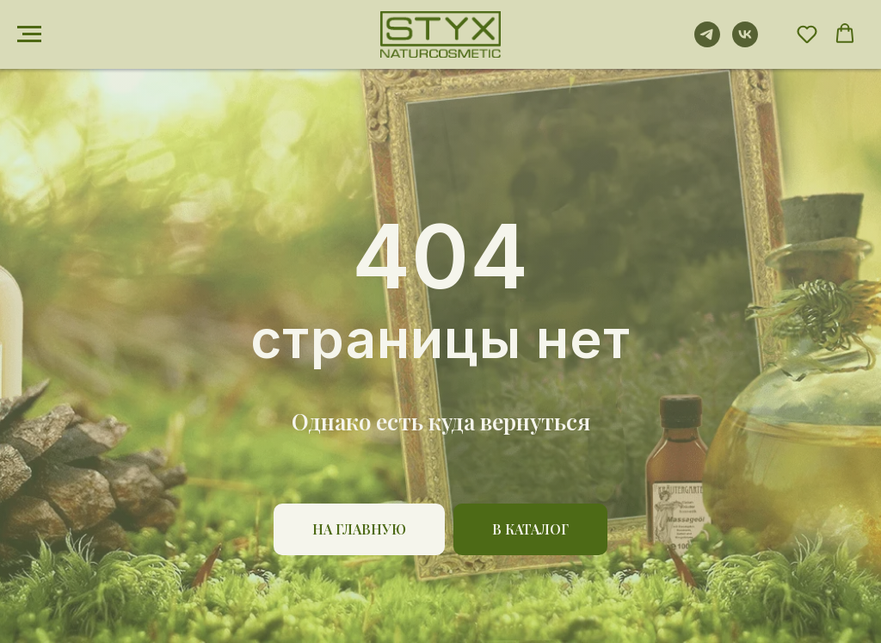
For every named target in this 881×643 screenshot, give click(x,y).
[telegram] (707, 42)
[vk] (745, 42)
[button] (807, 33)
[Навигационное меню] (29, 34)
